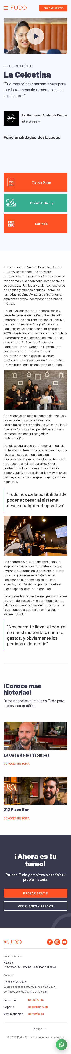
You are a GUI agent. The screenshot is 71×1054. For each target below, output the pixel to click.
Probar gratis (53, 8)
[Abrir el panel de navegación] (6, 8)
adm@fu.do (36, 1013)
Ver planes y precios (35, 906)
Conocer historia (17, 763)
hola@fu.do (36, 999)
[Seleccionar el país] (35, 1029)
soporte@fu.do (38, 1006)
